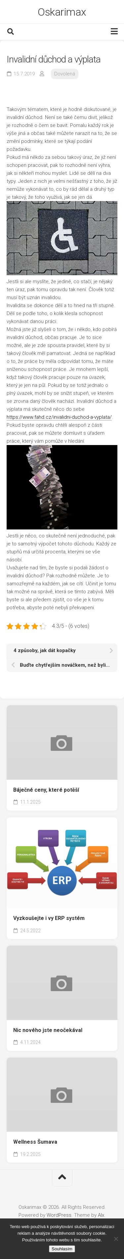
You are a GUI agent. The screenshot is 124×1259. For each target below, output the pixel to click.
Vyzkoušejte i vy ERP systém (49, 918)
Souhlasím (62, 1248)
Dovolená (64, 74)
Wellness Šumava (35, 1142)
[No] (115, 1238)
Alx (101, 1215)
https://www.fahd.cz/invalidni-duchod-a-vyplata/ (59, 417)
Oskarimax (62, 12)
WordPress (59, 1215)
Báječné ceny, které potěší (46, 790)
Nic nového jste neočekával (47, 1030)
